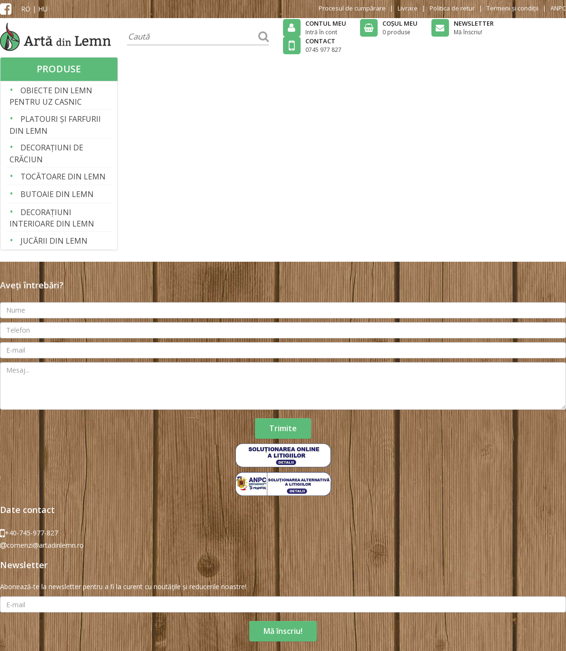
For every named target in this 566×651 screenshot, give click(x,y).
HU (43, 8)
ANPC (558, 8)
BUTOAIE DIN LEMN (52, 193)
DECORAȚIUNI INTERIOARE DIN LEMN (52, 217)
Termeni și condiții (512, 8)
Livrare (408, 8)
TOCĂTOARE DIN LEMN (58, 175)
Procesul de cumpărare (352, 8)
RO (25, 8)
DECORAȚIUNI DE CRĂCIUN (46, 152)
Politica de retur (452, 8)
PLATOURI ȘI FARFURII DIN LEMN (55, 124)
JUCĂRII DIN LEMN (49, 240)
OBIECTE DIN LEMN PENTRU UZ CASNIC (51, 95)
